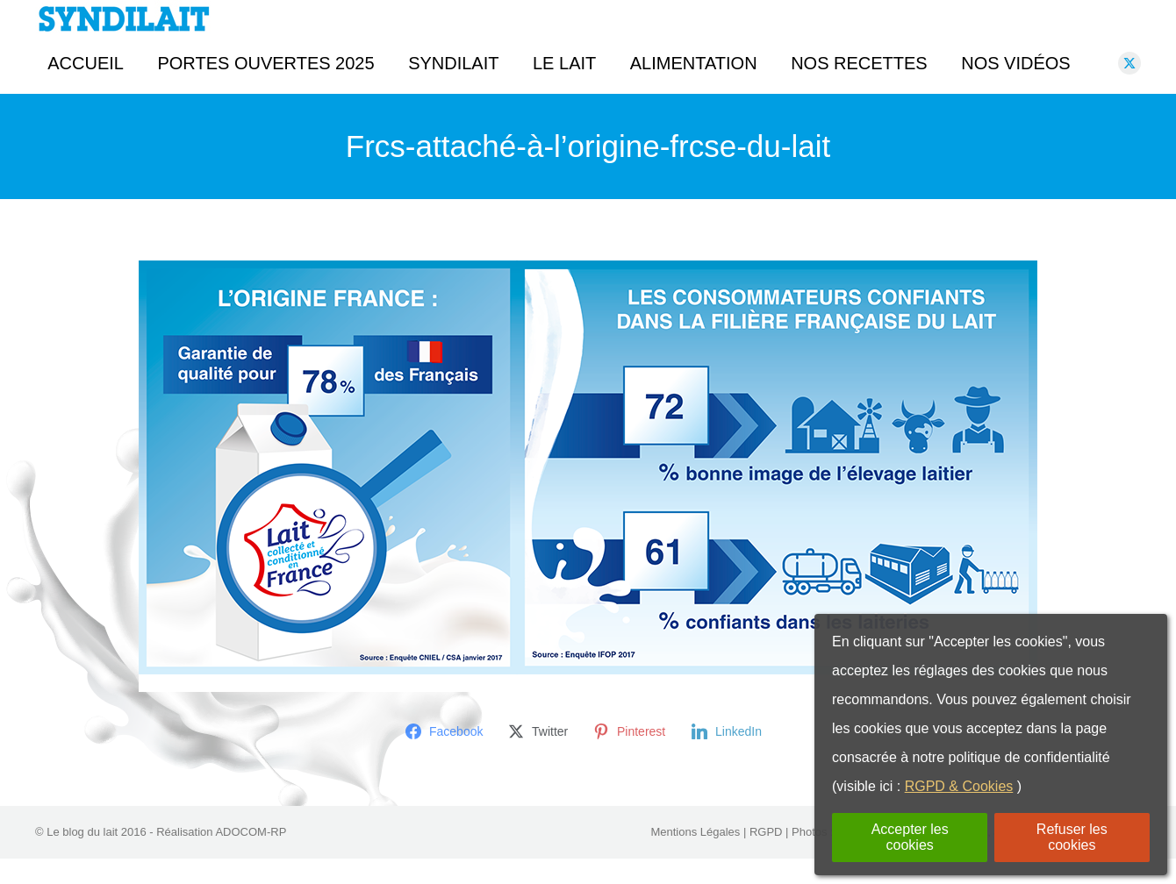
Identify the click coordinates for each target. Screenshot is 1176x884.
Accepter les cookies (910, 837)
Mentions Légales (695, 857)
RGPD (766, 857)
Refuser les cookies (1072, 837)
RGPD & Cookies (959, 786)
